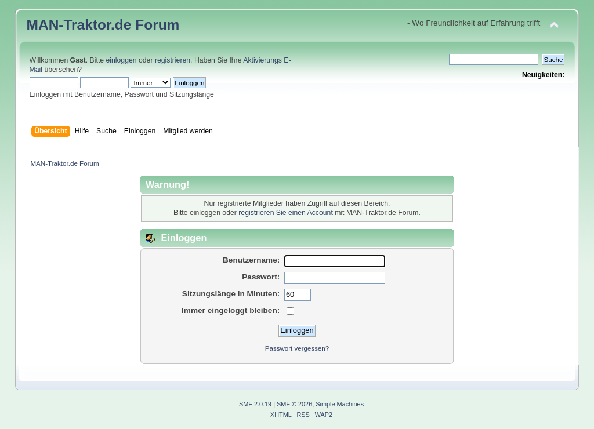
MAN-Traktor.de (79, 24)
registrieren (172, 60)
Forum (157, 24)
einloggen (121, 60)
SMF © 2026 (294, 404)
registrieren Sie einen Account (285, 213)
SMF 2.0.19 (255, 404)
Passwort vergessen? (297, 348)
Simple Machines (340, 404)
